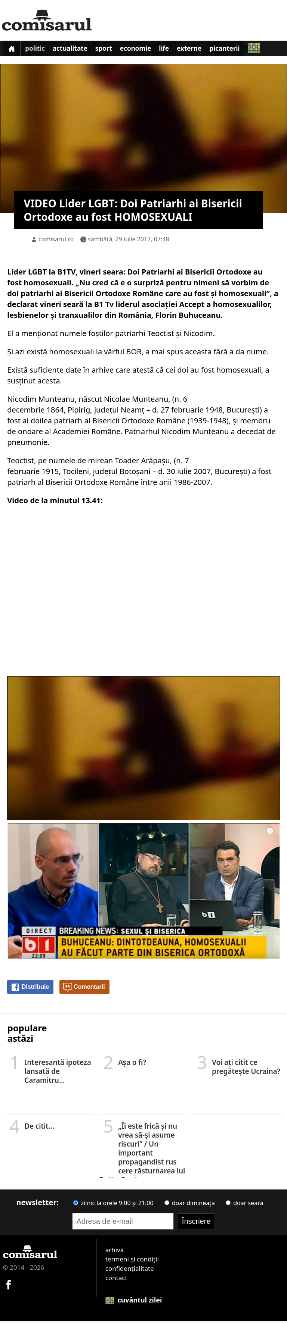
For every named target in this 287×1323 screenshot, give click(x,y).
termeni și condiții (132, 1261)
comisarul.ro (56, 241)
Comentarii (84, 989)
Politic (38, 50)
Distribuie (30, 989)
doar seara (244, 1205)
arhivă (114, 1252)
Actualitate (77, 50)
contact (116, 1280)
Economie (149, 50)
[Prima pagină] (13, 49)
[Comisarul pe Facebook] (8, 1286)
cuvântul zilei (133, 1302)
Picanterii (247, 50)
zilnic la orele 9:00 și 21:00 (113, 1205)
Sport (113, 50)
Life (180, 50)
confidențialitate (129, 1270)
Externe (208, 50)
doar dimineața (189, 1205)
